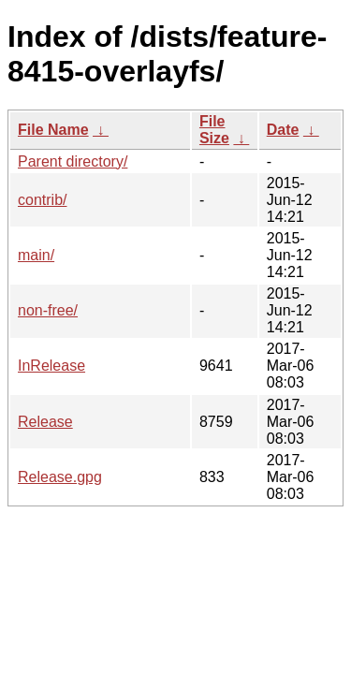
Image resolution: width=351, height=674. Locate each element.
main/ (36, 255)
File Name (53, 130)
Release (45, 422)
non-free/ (48, 310)
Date (283, 130)
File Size (214, 129)
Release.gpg (60, 477)
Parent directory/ (72, 161)
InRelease (51, 366)
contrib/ (42, 200)
